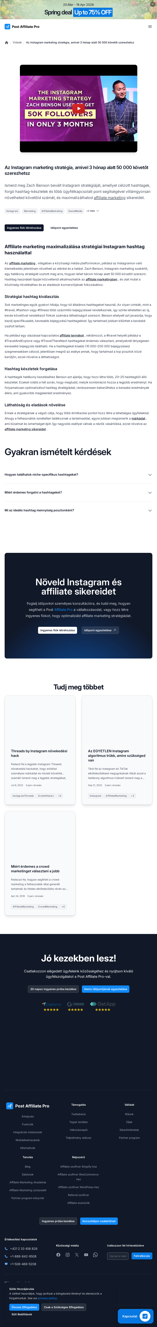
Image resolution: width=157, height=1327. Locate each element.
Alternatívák (27, 1148)
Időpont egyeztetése (64, 227)
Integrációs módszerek (27, 1132)
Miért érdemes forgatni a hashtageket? (78, 492)
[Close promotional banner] (152, 4)
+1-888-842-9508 (23, 1256)
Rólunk (129, 1114)
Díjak (129, 1122)
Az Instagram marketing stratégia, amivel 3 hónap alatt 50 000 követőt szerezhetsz (80, 42)
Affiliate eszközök (78, 1202)
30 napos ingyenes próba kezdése (53, 989)
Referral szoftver (78, 1195)
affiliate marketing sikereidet (25, 429)
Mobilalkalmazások (28, 1140)
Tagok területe (78, 1122)
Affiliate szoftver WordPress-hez (78, 1187)
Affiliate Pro (63, 610)
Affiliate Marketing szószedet (27, 1190)
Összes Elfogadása (24, 1307)
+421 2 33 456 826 (23, 1249)
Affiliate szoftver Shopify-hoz (78, 1166)
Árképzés (28, 1116)
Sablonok (28, 1174)
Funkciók (27, 1124)
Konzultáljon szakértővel (98, 1221)
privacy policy (47, 1298)
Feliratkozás (142, 1255)
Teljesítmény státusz (78, 1137)
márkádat (138, 418)
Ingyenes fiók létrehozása (24, 227)
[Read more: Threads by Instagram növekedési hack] (40, 750)
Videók (17, 42)
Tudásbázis (78, 1114)
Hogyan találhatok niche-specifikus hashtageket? (78, 475)
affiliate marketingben (101, 279)
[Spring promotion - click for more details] (78, 9)
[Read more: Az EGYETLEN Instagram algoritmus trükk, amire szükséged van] (117, 750)
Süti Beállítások (22, 1314)
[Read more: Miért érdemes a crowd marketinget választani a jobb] (40, 863)
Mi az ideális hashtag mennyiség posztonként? (78, 510)
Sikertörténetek (129, 1129)
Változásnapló (78, 1129)
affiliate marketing (110, 197)
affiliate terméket (72, 335)
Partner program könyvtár (27, 1198)
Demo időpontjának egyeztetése (105, 989)
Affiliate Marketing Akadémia (27, 1182)
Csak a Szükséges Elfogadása (64, 1307)
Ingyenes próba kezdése (58, 1221)
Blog (28, 1166)
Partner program (129, 1137)
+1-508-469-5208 (23, 1264)
